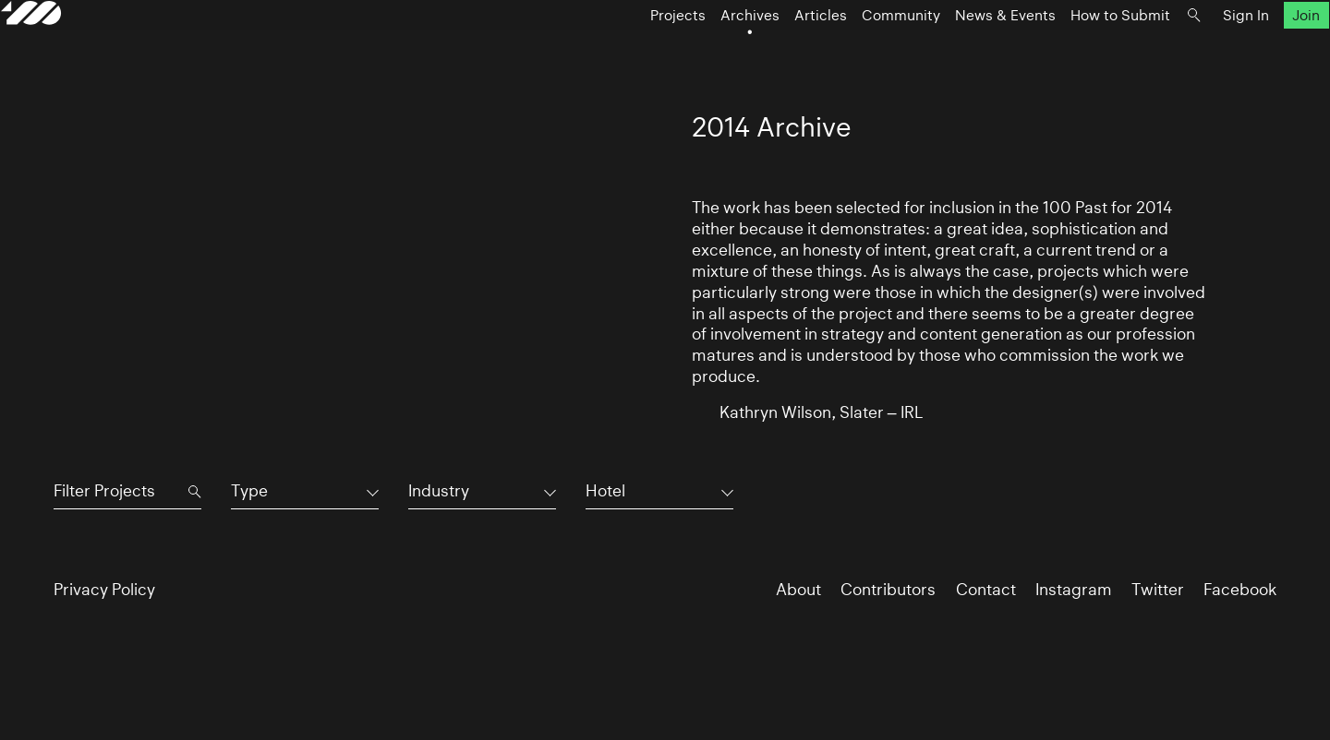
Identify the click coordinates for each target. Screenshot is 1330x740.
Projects (625, 52)
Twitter (1157, 589)
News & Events (952, 52)
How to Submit (1068, 52)
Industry (438, 491)
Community (848, 52)
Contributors (888, 589)
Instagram (1073, 589)
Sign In (1193, 52)
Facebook (1239, 589)
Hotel (605, 491)
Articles (768, 52)
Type (249, 491)
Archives (697, 52)
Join (1254, 52)
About (798, 589)
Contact (986, 589)
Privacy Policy (104, 589)
